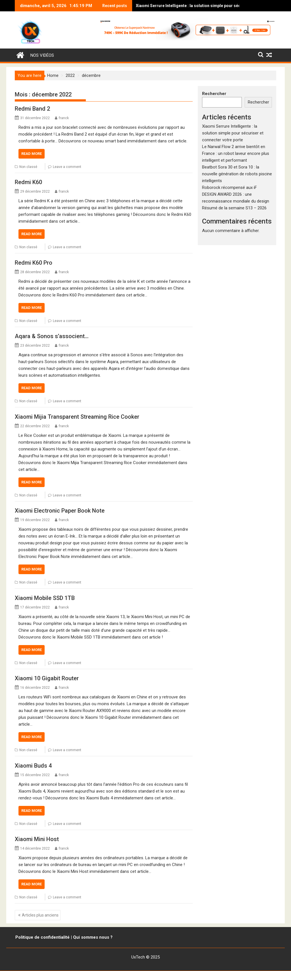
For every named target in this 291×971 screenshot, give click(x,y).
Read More (31, 153)
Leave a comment (67, 167)
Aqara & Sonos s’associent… (52, 336)
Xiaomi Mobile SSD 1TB (45, 598)
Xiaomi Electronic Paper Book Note (60, 510)
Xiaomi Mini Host (37, 839)
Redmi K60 (28, 182)
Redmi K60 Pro (33, 262)
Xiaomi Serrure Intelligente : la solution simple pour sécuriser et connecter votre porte (194, 5)
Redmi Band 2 (32, 108)
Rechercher (214, 93)
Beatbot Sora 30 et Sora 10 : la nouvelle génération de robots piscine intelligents (237, 174)
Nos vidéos (42, 55)
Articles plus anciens (40, 915)
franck (64, 118)
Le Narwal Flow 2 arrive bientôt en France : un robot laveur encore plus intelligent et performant (235, 153)
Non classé (28, 167)
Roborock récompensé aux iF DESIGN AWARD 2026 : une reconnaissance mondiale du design (235, 194)
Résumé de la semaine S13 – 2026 (234, 207)
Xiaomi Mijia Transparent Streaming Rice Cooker (77, 416)
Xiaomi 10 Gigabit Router (47, 678)
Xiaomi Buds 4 (33, 765)
